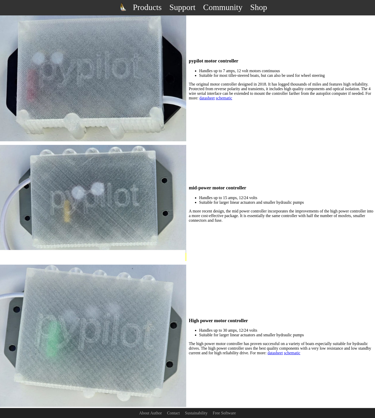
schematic (224, 98)
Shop (258, 7)
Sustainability (196, 413)
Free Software (224, 413)
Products (147, 7)
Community (223, 7)
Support (182, 7)
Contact (173, 413)
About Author (150, 413)
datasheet (207, 98)
